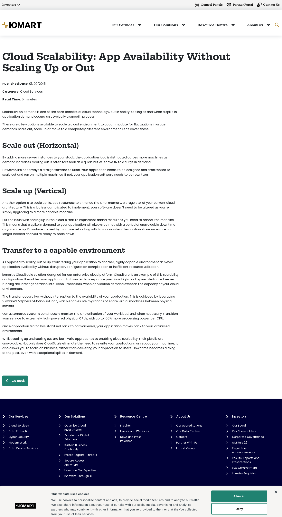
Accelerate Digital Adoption (76, 437)
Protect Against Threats (80, 455)
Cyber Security (19, 437)
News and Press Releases (130, 439)
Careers (181, 437)
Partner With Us (186, 443)
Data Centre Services (23, 448)
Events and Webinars (134, 431)
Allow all (239, 475)
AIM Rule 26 (239, 443)
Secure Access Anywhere (74, 463)
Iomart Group (185, 448)
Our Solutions (166, 25)
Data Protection (19, 431)
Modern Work (18, 443)
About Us (255, 25)
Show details (205, 509)
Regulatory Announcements (243, 450)
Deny (239, 488)
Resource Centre (213, 25)
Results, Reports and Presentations (245, 460)
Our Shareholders (244, 431)
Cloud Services (19, 426)
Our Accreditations (189, 426)
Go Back (18, 380)
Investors (9, 4)
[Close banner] (276, 471)
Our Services (124, 25)
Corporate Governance (248, 437)
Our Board (239, 426)
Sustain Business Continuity (75, 447)
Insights (125, 426)
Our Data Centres (188, 431)
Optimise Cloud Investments (75, 428)
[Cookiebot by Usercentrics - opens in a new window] (25, 509)
